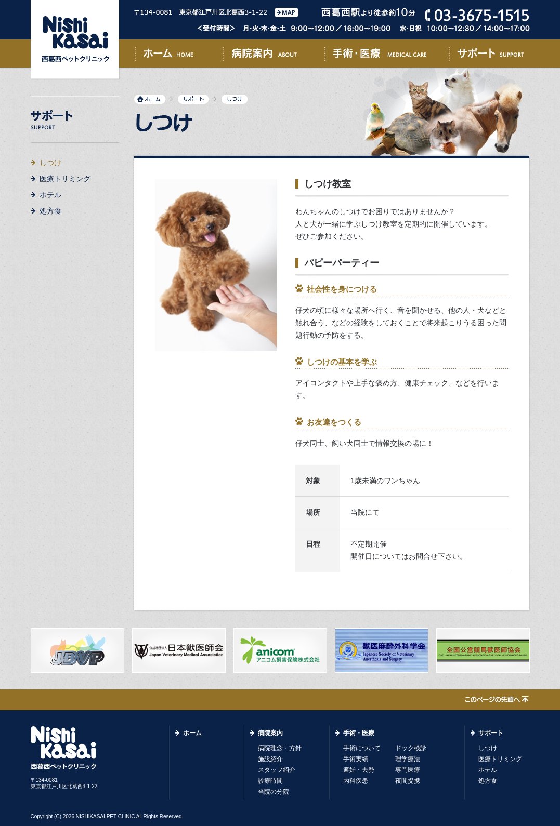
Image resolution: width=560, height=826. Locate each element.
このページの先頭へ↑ (497, 700)
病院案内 (273, 55)
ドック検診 (410, 748)
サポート (489, 55)
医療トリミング (65, 179)
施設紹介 (270, 759)
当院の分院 (273, 791)
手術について (362, 748)
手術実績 (355, 759)
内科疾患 (355, 780)
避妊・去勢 (358, 770)
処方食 (50, 211)
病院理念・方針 (280, 748)
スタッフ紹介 (276, 770)
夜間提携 (407, 780)
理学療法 (407, 759)
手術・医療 (386, 55)
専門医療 (407, 770)
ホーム (179, 55)
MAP (286, 12)
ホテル (50, 195)
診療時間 (270, 780)
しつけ (487, 748)
